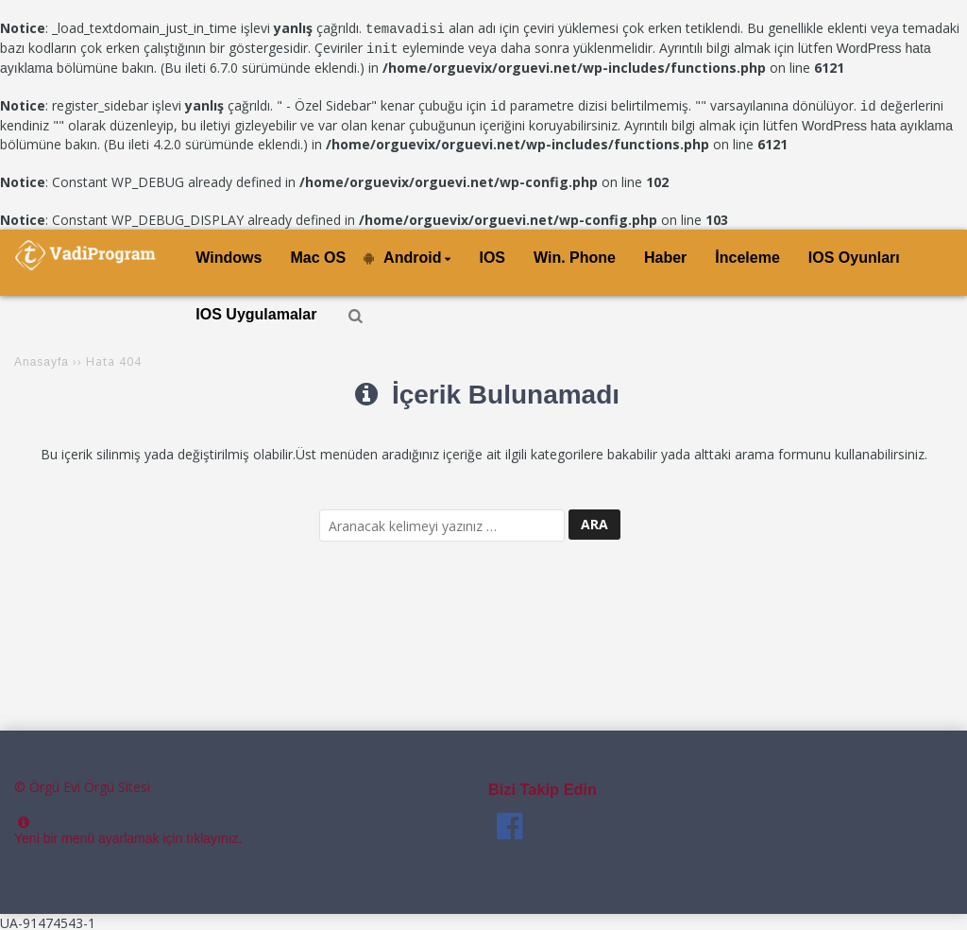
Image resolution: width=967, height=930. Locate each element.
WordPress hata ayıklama (877, 122)
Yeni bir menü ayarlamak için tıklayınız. (128, 835)
